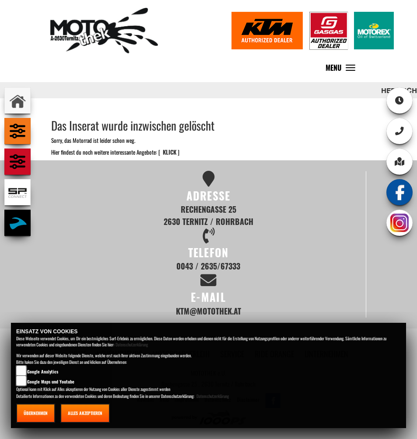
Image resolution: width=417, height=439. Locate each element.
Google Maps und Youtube (50, 381)
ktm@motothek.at (208, 311)
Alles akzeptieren (85, 413)
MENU (343, 69)
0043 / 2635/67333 (208, 266)
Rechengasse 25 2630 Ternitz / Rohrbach (208, 215)
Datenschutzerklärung (132, 344)
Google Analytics (42, 371)
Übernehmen (36, 413)
